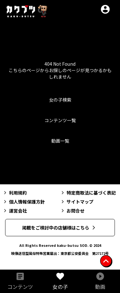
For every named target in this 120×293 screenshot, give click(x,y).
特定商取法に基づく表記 (88, 192)
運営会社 (15, 210)
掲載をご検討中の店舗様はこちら (59, 227)
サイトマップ (76, 201)
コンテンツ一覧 (60, 120)
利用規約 (15, 192)
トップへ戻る (60, 165)
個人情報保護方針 (24, 201)
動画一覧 (60, 141)
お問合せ (72, 210)
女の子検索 (60, 99)
